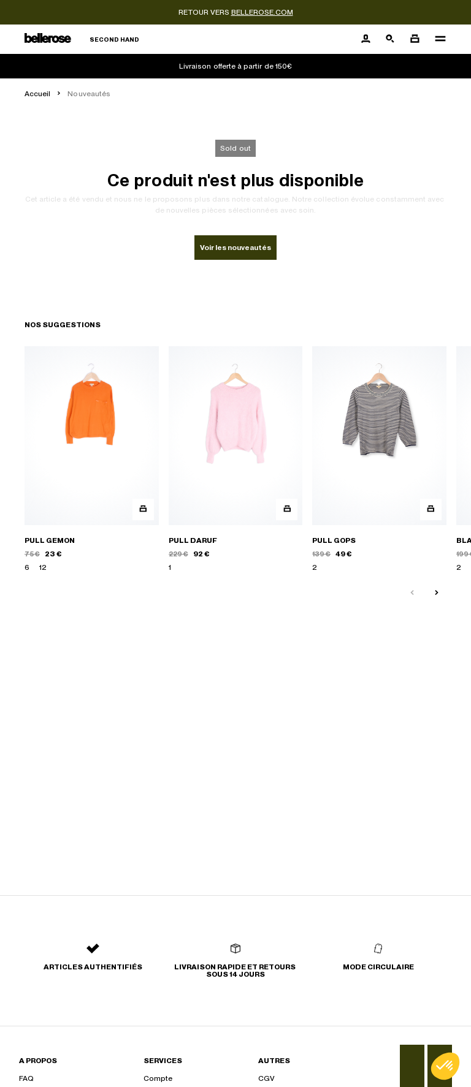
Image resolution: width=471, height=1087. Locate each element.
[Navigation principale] (436, 39)
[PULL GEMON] (92, 459)
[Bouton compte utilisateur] (365, 39)
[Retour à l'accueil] (82, 39)
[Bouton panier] (414, 39)
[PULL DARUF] (236, 459)
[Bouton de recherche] (390, 39)
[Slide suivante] (436, 593)
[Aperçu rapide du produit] (143, 509)
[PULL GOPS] (379, 459)
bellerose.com (262, 12)
